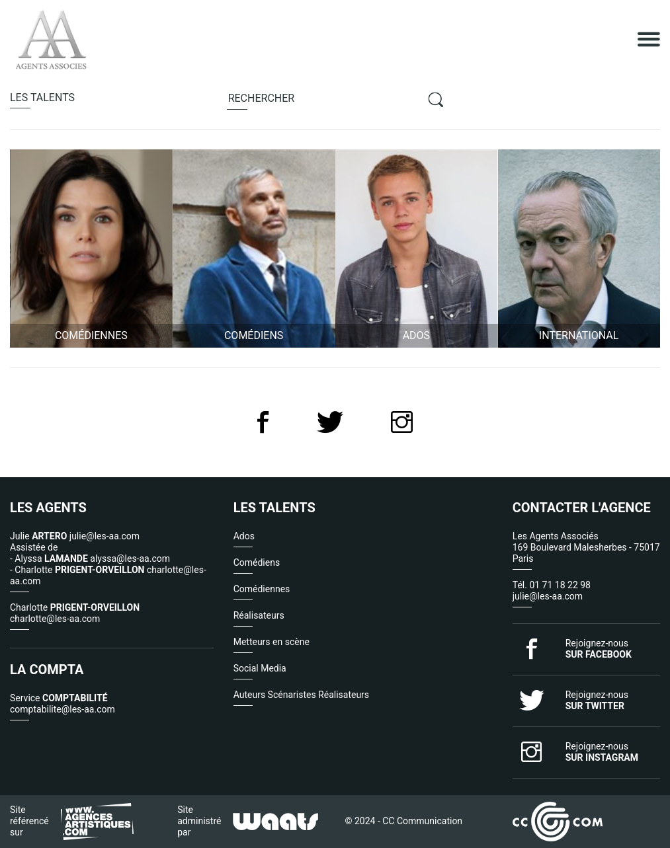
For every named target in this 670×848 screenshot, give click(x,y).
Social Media (259, 668)
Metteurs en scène (271, 641)
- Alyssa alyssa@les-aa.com (90, 558)
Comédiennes (261, 589)
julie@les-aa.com (548, 596)
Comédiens (256, 562)
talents (42, 97)
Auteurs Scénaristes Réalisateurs (301, 694)
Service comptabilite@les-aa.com (62, 703)
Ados (244, 536)
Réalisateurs (258, 615)
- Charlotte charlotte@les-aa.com (108, 575)
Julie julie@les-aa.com (75, 536)
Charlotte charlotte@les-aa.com (75, 613)
